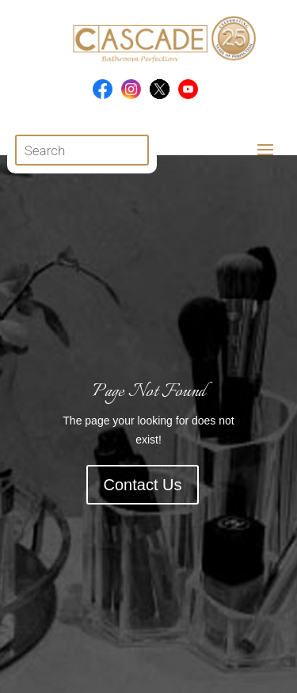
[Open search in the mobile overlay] (82, 150)
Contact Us (143, 484)
